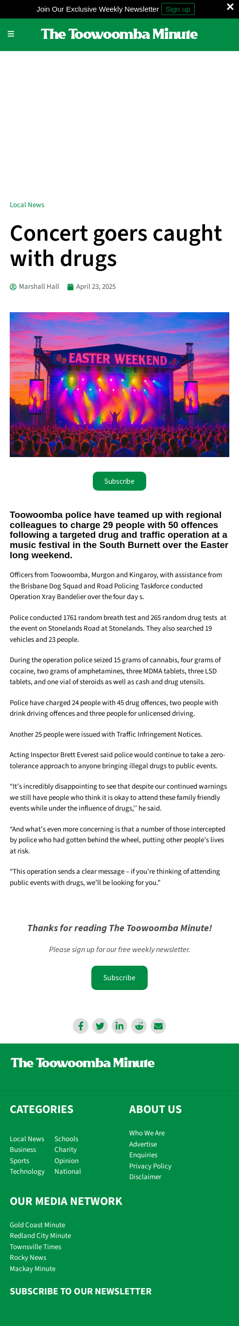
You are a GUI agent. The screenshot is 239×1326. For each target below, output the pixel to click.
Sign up (178, 9)
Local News (27, 66)
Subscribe (119, 839)
